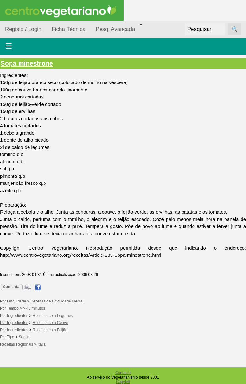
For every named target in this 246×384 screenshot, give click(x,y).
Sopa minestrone (27, 63)
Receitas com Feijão (50, 330)
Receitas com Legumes (53, 315)
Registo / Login (23, 29)
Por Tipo (7, 337)
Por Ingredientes (14, 315)
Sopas (24, 337)
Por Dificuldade (13, 301)
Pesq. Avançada (115, 29)
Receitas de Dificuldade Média (56, 301)
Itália (41, 344)
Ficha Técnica (69, 29)
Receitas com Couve (50, 322)
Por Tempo (9, 308)
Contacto (123, 373)
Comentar (12, 287)
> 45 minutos (34, 308)
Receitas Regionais (16, 344)
